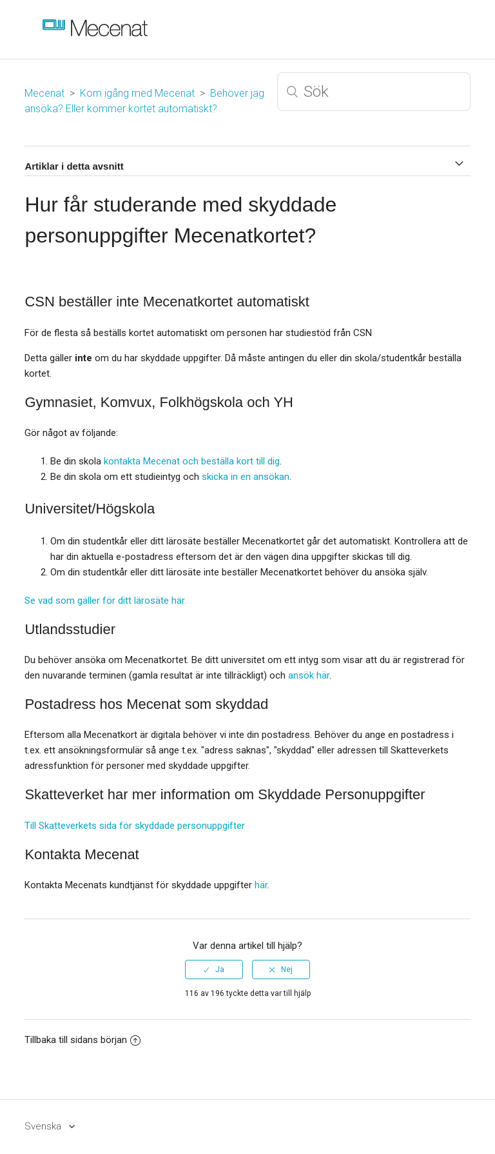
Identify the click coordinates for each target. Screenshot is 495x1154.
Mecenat (44, 93)
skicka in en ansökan (245, 476)
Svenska (44, 1126)
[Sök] (374, 91)
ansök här (308, 675)
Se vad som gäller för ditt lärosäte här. (105, 600)
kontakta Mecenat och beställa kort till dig (192, 461)
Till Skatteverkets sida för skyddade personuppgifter (134, 825)
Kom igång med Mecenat (137, 93)
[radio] (214, 969)
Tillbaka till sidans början (82, 1040)
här (261, 885)
